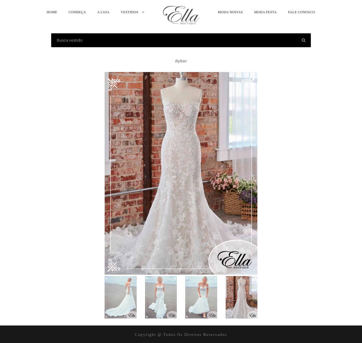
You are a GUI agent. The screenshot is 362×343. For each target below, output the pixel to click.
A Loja (103, 12)
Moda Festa (265, 12)
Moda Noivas (230, 12)
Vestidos (129, 12)
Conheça (77, 12)
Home (52, 12)
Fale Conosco (301, 12)
